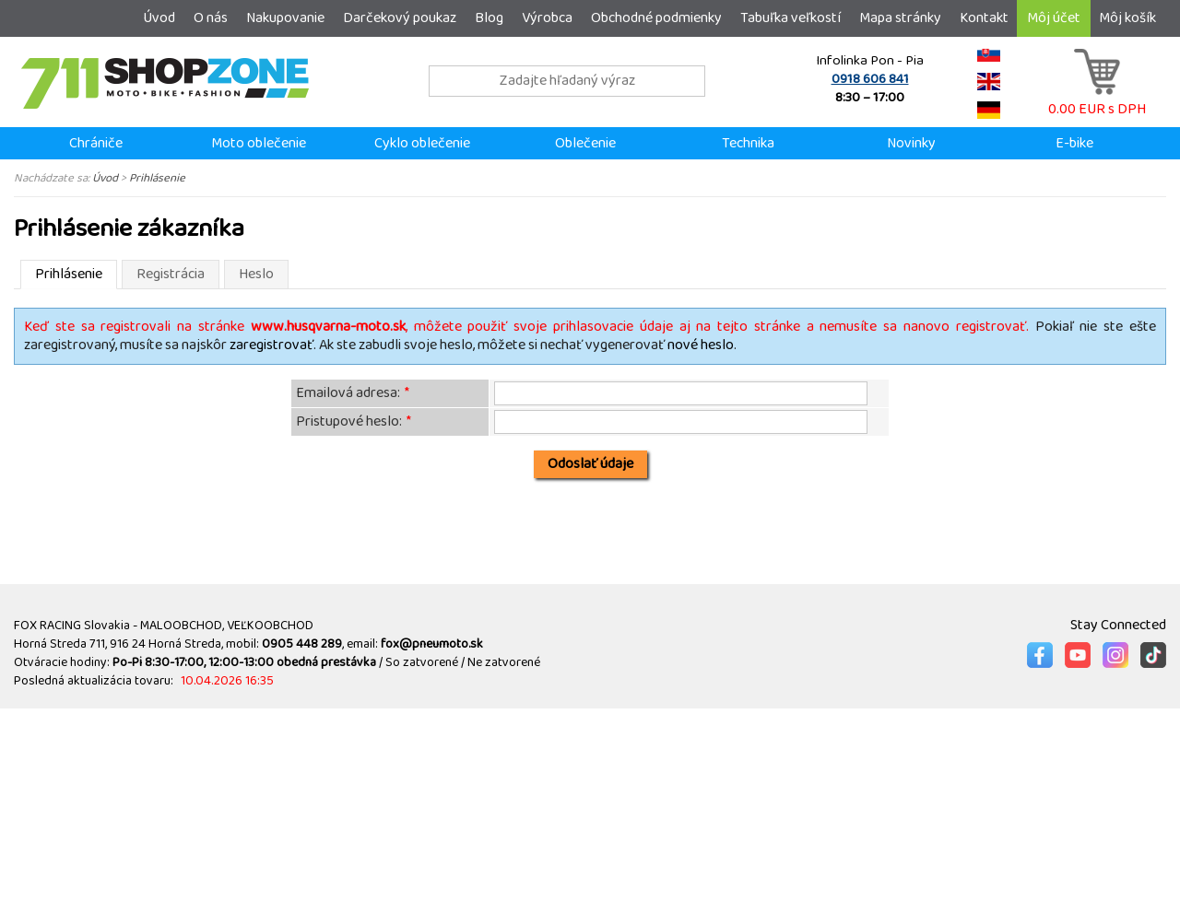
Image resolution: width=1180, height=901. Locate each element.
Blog (489, 17)
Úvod (159, 17)
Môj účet (1053, 17)
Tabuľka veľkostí (790, 17)
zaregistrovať (271, 345)
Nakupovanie (285, 17)
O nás (211, 17)
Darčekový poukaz (399, 17)
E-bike (1074, 143)
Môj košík (1127, 17)
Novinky (911, 143)
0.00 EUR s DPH (1097, 100)
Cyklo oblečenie (422, 143)
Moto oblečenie (258, 143)
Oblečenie (585, 143)
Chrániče (96, 143)
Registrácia (170, 274)
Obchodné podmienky (656, 17)
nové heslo (700, 345)
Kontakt (984, 17)
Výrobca (547, 17)
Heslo (256, 274)
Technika (748, 143)
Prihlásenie (157, 178)
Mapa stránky (900, 17)
